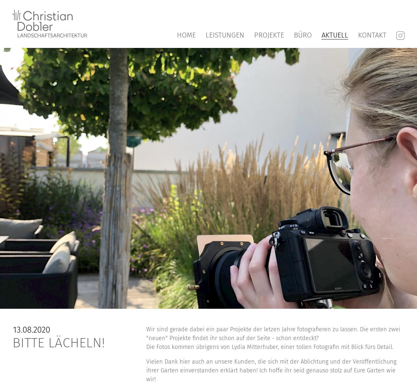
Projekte (269, 35)
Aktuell (335, 35)
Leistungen (225, 35)
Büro (303, 35)
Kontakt (372, 35)
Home (186, 35)
